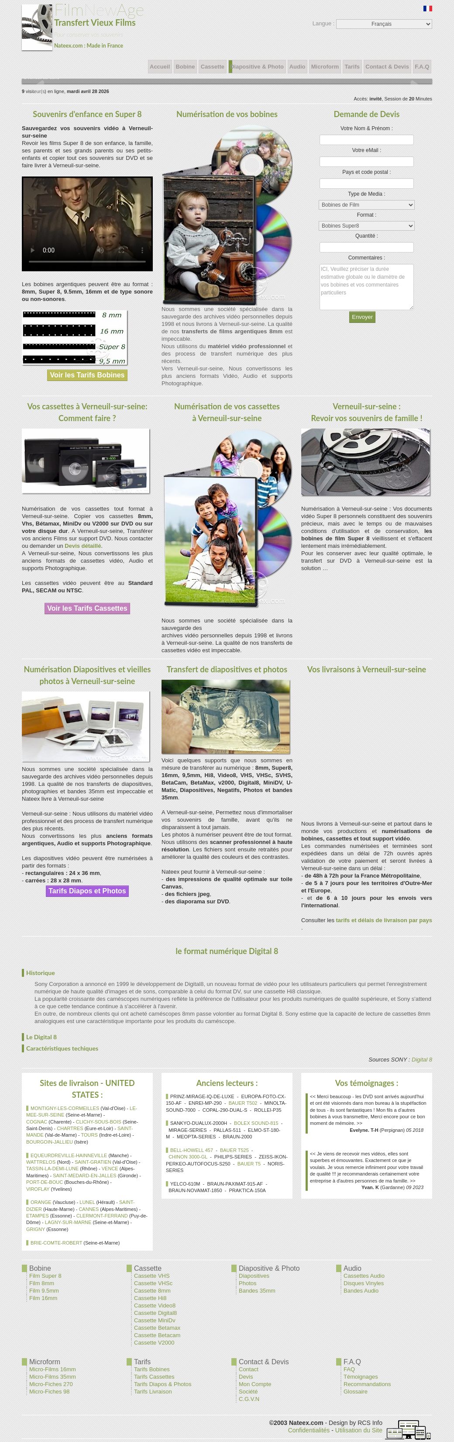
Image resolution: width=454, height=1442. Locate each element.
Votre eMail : (367, 150)
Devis (246, 1376)
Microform (325, 66)
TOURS (89, 1135)
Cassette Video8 (154, 1305)
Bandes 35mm (257, 1290)
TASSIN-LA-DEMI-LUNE (52, 1168)
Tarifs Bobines (152, 1369)
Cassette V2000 (154, 1342)
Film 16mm (43, 1298)
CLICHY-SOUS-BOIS (98, 1121)
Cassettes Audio (364, 1276)
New (83, 25)
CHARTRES (70, 1128)
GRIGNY (35, 1229)
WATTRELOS (40, 1162)
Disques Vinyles (364, 1283)
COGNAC (36, 1121)
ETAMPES (37, 1215)
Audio (297, 66)
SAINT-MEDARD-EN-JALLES (84, 1175)
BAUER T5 (249, 1163)
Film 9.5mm (44, 1290)
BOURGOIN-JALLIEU (49, 1142)
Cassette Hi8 (150, 1298)
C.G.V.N (249, 1399)
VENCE (110, 1168)
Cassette (212, 66)
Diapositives (254, 1276)
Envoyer (362, 317)
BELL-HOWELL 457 (191, 1150)
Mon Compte (255, 1384)
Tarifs (352, 66)
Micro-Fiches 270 (51, 1384)
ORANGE (41, 1202)
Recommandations (367, 1384)
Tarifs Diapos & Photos (163, 1384)
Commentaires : (366, 258)
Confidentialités (309, 1430)
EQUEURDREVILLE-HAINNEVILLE (69, 1155)
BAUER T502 (243, 1103)
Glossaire (356, 1391)
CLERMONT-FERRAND (102, 1215)
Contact (248, 1369)
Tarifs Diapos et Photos (87, 891)
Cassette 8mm (152, 1290)
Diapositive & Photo (257, 66)
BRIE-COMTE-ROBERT (56, 1242)
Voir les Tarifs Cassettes (87, 608)
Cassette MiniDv (154, 1320)
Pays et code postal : (366, 172)
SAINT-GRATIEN (93, 1162)
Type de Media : (366, 194)
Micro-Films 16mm (52, 1369)
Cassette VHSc (153, 1283)
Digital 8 (422, 1059)
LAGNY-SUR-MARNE (68, 1222)
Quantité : (366, 236)
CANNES (89, 1209)
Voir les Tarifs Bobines (87, 375)
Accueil (160, 66)
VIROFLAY (37, 1189)
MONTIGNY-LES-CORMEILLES (65, 1108)
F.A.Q (422, 66)
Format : (367, 215)
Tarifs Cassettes (154, 1376)
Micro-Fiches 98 (49, 1391)
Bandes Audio (361, 1290)
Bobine (185, 66)
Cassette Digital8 (155, 1313)
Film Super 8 (45, 1276)
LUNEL (87, 1202)
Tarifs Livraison (153, 1391)
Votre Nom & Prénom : (366, 128)
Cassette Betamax (157, 1327)
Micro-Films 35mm (52, 1376)
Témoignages (361, 1376)
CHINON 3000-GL (188, 1156)
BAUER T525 (234, 1150)
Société (248, 1391)
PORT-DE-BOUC (44, 1182)
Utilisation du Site (358, 1430)
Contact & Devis (387, 66)
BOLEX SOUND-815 (256, 1123)
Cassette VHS (152, 1276)
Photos (247, 1283)
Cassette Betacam (157, 1335)
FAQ (349, 1369)
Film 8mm (41, 1283)
